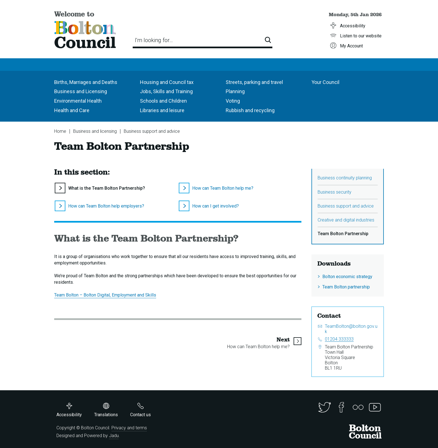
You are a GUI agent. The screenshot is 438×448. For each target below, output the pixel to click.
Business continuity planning (345, 177)
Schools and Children (163, 101)
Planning (235, 91)
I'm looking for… (154, 40)
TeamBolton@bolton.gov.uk (351, 329)
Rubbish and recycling (250, 110)
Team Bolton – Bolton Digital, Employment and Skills (105, 295)
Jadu (114, 435)
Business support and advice (152, 131)
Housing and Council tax (167, 82)
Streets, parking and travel (254, 82)
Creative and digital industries (346, 220)
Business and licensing (95, 131)
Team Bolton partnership (346, 287)
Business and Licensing (80, 91)
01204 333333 (339, 339)
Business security (334, 192)
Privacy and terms (129, 427)
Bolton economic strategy (347, 276)
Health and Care (71, 110)
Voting (233, 101)
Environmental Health (78, 101)
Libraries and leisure (162, 110)
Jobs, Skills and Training (166, 91)
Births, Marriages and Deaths (85, 82)
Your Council (325, 82)
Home (60, 131)
